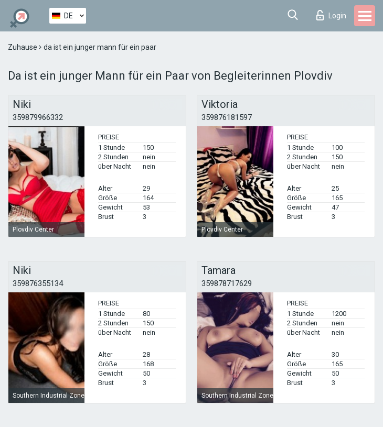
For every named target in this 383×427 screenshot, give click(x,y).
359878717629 (226, 283)
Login (331, 15)
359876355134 (38, 283)
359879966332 (38, 117)
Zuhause (23, 47)
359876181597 (226, 117)
